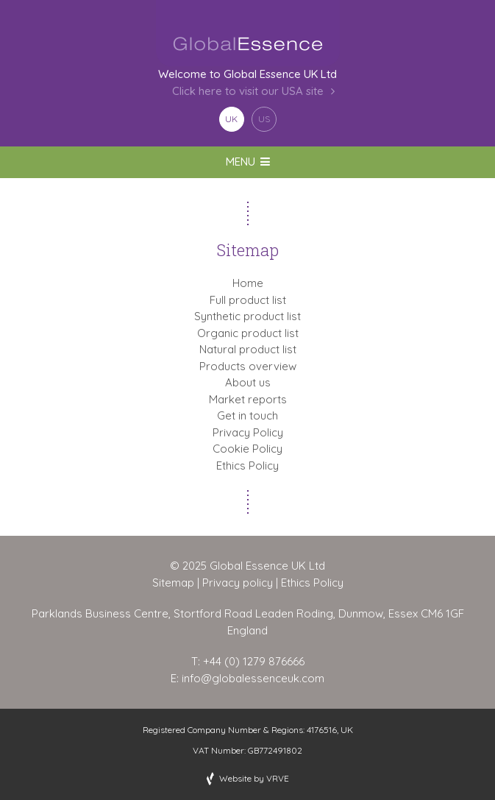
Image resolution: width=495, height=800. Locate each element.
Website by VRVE (254, 778)
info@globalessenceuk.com (253, 678)
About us (248, 382)
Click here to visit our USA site (248, 91)
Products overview (247, 366)
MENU (248, 162)
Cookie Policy (247, 449)
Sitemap (173, 583)
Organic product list (248, 333)
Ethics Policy (247, 465)
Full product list (248, 300)
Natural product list (247, 349)
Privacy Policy (248, 432)
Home (247, 283)
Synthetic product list (247, 316)
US (264, 118)
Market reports (248, 399)
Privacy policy (237, 583)
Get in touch (247, 415)
